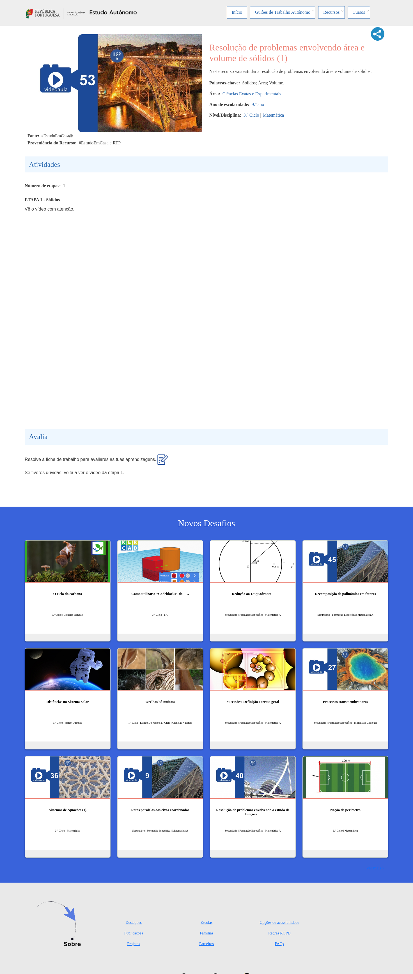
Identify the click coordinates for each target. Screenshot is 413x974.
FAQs (279, 944)
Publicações (133, 933)
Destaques (133, 922)
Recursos (331, 12)
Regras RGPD (279, 933)
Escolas (207, 922)
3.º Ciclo (251, 115)
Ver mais (373, 867)
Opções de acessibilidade (279, 922)
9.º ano (258, 104)
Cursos (359, 12)
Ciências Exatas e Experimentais (251, 93)
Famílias (206, 933)
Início (237, 12)
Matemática (273, 115)
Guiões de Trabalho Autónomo (282, 12)
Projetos (133, 944)
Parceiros (206, 944)
